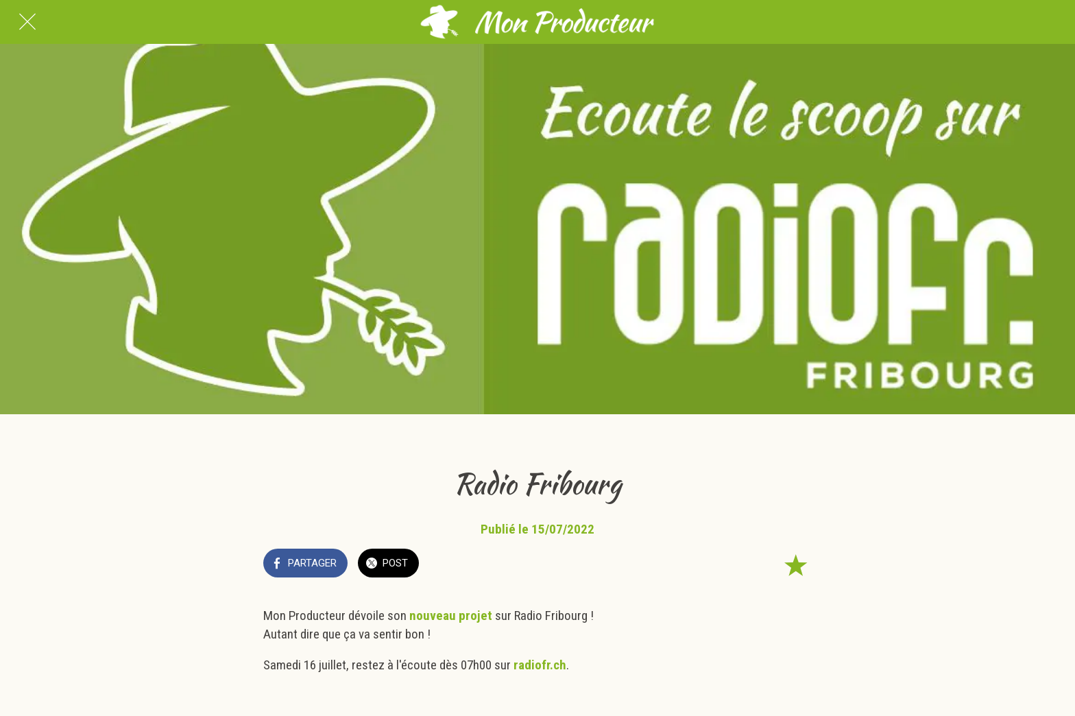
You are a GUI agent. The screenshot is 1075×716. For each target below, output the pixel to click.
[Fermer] (27, 22)
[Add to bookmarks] (795, 564)
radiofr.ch (540, 665)
